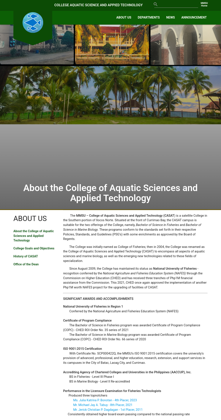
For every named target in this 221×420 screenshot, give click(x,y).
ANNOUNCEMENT (194, 17)
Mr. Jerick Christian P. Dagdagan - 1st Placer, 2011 (108, 410)
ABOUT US (123, 17)
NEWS (170, 17)
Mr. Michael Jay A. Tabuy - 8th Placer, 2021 (103, 405)
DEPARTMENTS (149, 17)
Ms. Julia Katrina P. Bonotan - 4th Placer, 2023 (105, 400)
